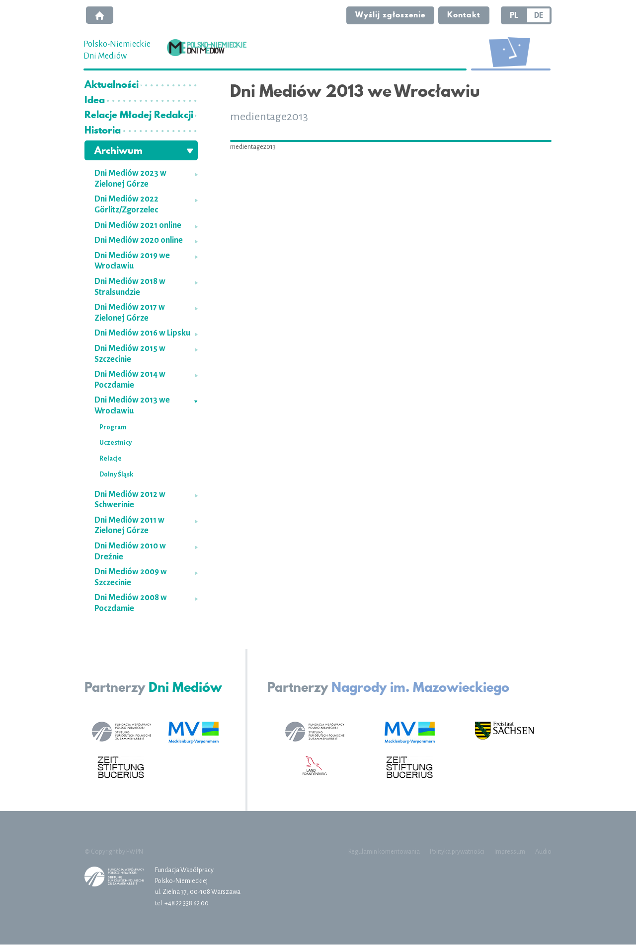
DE (538, 15)
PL (514, 15)
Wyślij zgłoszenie (389, 15)
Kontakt (463, 15)
